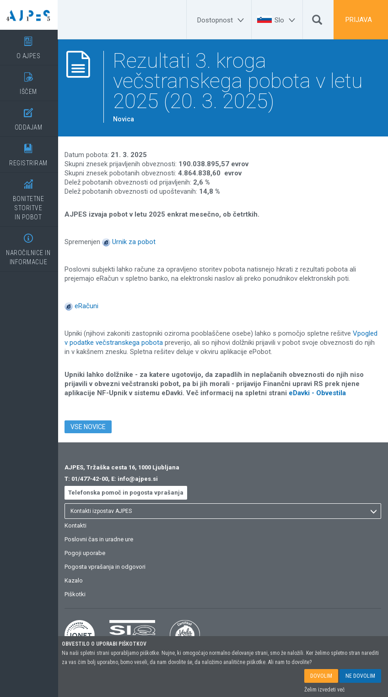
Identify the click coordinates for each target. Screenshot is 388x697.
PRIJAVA (358, 20)
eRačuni (88, 306)
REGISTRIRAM (30, 152)
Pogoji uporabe (86, 553)
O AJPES (30, 45)
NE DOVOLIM (360, 676)
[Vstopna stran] (29, 15)
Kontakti (77, 525)
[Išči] (317, 22)
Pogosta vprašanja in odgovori (106, 566)
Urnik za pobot (135, 242)
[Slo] (286, 20)
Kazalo (75, 580)
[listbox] (223, 511)
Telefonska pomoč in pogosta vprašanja (127, 492)
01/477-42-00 (91, 478)
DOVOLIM (321, 676)
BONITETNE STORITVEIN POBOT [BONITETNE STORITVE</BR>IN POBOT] (30, 197)
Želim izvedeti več (324, 689)
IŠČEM (30, 80)
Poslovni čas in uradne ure (100, 539)
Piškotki (76, 594)
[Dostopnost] (222, 20)
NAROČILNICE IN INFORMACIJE (30, 246)
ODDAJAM (30, 116)
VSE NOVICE (90, 426)
